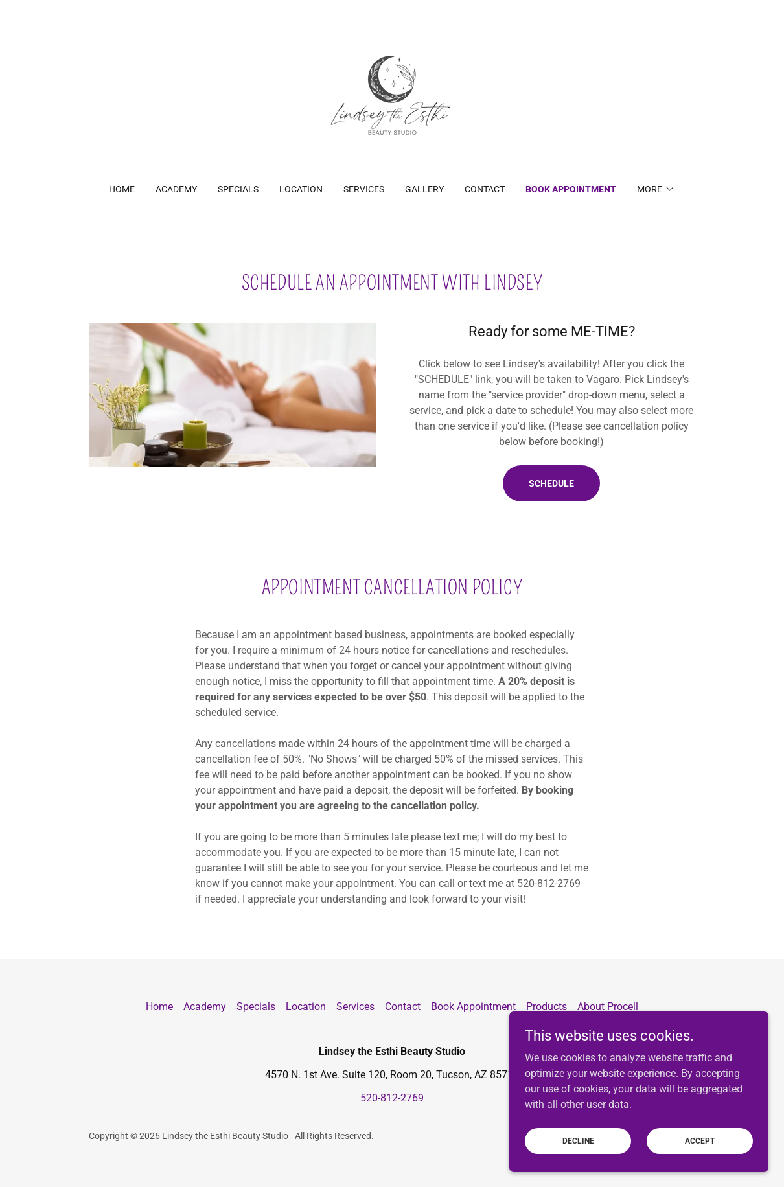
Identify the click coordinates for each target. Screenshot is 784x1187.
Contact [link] (485, 189)
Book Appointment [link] (570, 189)
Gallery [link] (424, 189)
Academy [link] (176, 189)
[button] (656, 189)
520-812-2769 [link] (392, 1098)
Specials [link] (238, 189)
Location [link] (301, 189)
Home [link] (122, 189)
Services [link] (363, 189)
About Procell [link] (607, 1006)
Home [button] (159, 1006)
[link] (392, 100)
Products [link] (546, 1006)
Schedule (551, 483)
